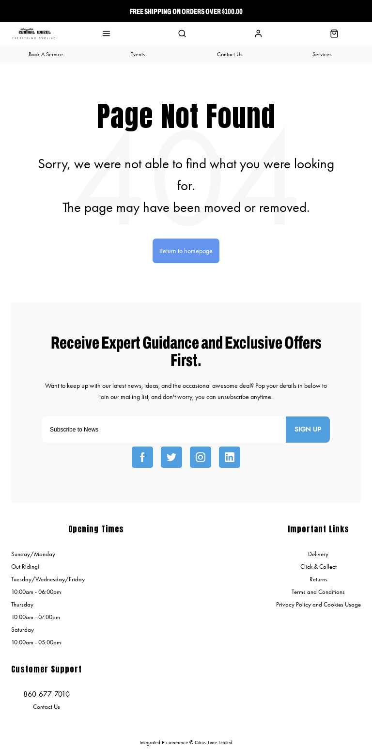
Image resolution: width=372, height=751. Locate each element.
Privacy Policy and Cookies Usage (318, 604)
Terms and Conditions (318, 591)
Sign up (307, 429)
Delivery (318, 554)
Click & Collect (318, 566)
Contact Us (46, 706)
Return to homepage (186, 251)
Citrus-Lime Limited (213, 742)
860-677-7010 (46, 694)
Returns (318, 579)
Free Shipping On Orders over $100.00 (186, 11)
